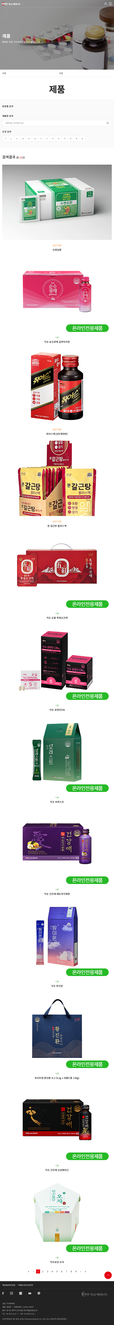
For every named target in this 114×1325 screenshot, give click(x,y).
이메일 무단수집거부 (25, 1285)
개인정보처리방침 (8, 1285)
